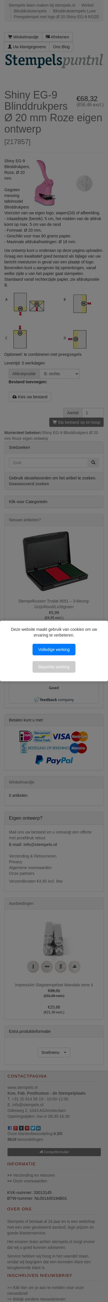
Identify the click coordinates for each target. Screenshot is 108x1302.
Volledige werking (54, 649)
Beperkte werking (53, 667)
